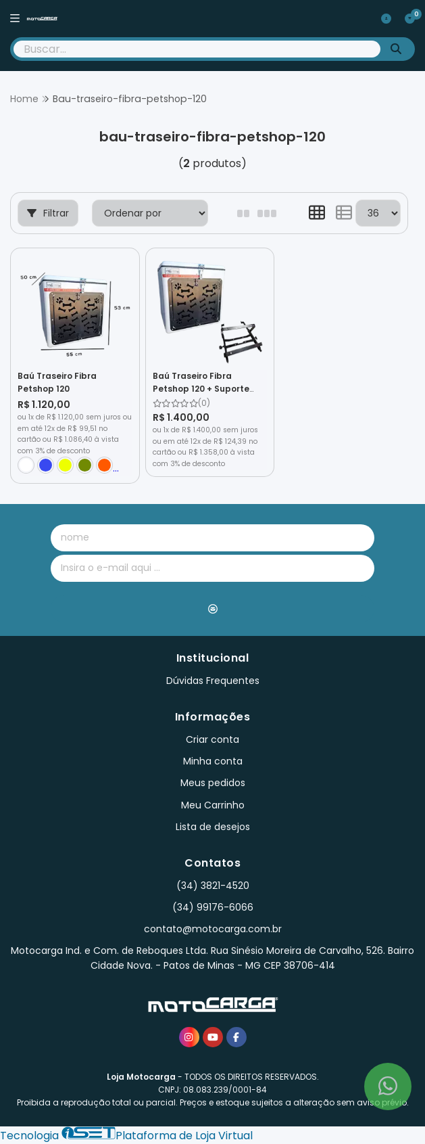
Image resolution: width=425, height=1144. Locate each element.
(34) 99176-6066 (212, 907)
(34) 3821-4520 (212, 885)
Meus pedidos (212, 783)
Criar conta (212, 739)
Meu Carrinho (213, 805)
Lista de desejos (213, 826)
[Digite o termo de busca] (197, 49)
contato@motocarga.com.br (213, 929)
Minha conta (213, 761)
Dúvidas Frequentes (212, 680)
